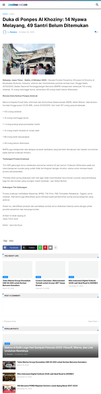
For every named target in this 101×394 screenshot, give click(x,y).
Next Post (92, 321)
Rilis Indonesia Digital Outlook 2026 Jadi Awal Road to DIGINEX (83, 281)
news (12, 14)
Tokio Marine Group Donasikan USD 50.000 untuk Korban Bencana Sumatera (17, 282)
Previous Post (10, 321)
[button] (3, 5)
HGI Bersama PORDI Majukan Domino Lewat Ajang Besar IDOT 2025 (47, 386)
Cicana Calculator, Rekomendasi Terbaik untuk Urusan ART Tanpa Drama (50, 282)
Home (5, 14)
